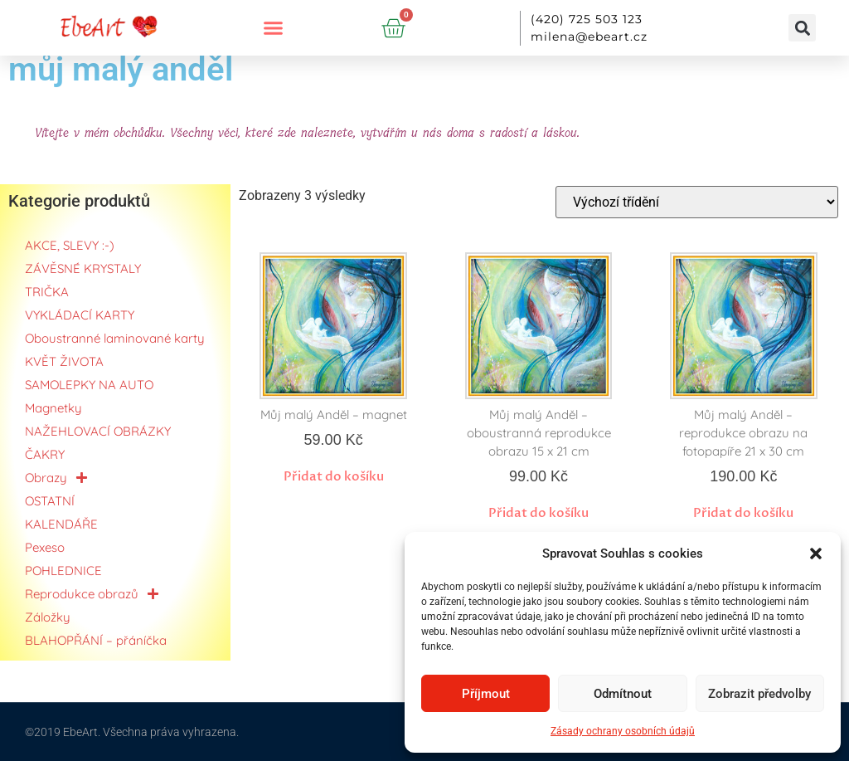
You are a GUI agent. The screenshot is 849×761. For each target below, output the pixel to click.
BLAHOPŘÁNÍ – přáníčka (96, 640)
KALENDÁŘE (61, 524)
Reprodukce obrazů (92, 594)
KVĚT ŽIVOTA (64, 361)
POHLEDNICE (63, 570)
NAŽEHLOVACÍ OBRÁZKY (98, 431)
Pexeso (45, 547)
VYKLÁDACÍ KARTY (79, 315)
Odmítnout (623, 693)
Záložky (47, 617)
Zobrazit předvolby (759, 693)
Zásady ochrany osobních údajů (623, 731)
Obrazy (56, 478)
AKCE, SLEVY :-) (69, 245)
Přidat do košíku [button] (334, 476)
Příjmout (486, 693)
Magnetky (53, 408)
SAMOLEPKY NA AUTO (89, 385)
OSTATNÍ (50, 501)
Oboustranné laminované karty (115, 338)
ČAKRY (45, 454)
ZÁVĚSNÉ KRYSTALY (83, 268)
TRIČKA (47, 292)
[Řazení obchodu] (696, 202)
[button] (816, 553)
